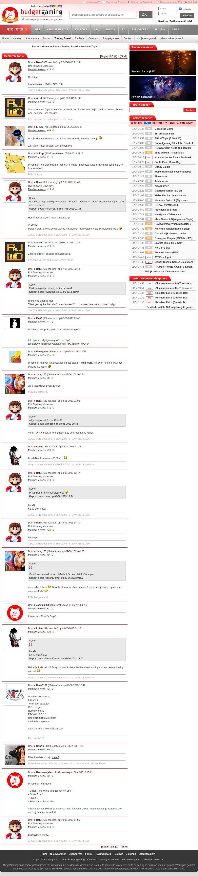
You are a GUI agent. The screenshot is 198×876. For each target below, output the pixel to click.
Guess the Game (159, 129)
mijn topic (86, 362)
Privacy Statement (109, 859)
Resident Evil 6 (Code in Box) (171, 293)
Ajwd (39, 98)
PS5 (38, 29)
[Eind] (123, 56)
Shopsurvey (32, 38)
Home (5, 38)
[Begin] (104, 56)
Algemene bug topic (161, 209)
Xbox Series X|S (58, 29)
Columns (94, 38)
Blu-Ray (160, 29)
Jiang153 (41, 374)
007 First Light (158, 257)
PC (124, 29)
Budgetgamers (111, 38)
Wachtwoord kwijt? (177, 21)
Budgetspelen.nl (153, 859)
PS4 (97, 29)
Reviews (79, 38)
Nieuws (17, 38)
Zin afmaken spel (159, 133)
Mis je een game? (146, 38)
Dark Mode (193, 2)
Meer (176, 29)
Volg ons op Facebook (141, 2)
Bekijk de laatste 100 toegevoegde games (170, 307)
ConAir (40, 746)
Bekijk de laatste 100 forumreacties (165, 271)
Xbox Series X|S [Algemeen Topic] (169, 219)
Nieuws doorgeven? (171, 38)
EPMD (39, 127)
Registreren (163, 21)
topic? (55, 757)
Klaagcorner (156, 186)
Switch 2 (81, 29)
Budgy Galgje (157, 167)
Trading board (103, 854)
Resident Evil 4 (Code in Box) (171, 302)
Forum (46, 38)
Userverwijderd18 (46, 772)
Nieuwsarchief (58, 854)
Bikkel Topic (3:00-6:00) (163, 138)
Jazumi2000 (43, 605)
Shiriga (40, 153)
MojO (39, 318)
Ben (38, 62)
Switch (110, 29)
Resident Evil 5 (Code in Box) (171, 297)
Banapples (42, 351)
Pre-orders (140, 29)
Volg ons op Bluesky (116, 2)
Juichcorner (156, 181)
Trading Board (62, 38)
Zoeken (190, 110)
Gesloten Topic (88, 46)
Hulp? (189, 21)
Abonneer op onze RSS (171, 2)
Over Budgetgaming (73, 859)
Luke (39, 446)
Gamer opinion (50, 46)
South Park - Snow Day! (163, 162)
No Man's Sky (157, 247)
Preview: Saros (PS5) (161, 252)
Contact (128, 38)
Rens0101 (41, 685)
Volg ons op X (93, 2)
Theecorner (156, 176)
